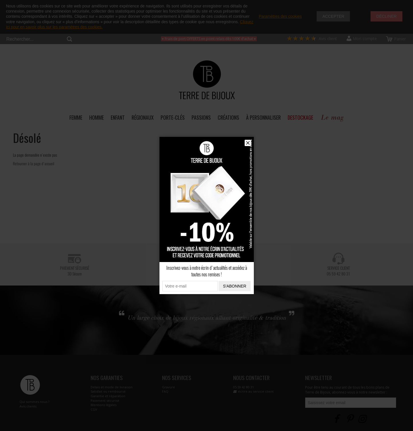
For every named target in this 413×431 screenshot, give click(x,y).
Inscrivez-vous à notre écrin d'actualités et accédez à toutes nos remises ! (206, 271)
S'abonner (234, 286)
